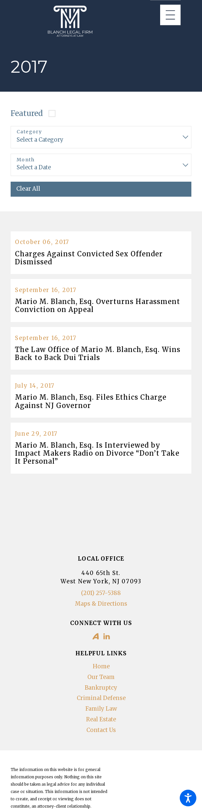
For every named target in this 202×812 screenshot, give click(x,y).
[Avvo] (95, 636)
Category (29, 132)
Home (101, 666)
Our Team (101, 677)
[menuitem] (101, 666)
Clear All (28, 188)
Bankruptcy (101, 687)
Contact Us (101, 730)
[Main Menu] (170, 15)
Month (26, 160)
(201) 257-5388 (101, 593)
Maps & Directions (101, 603)
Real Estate (101, 719)
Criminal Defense (101, 698)
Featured (27, 113)
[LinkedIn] (106, 636)
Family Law (101, 708)
